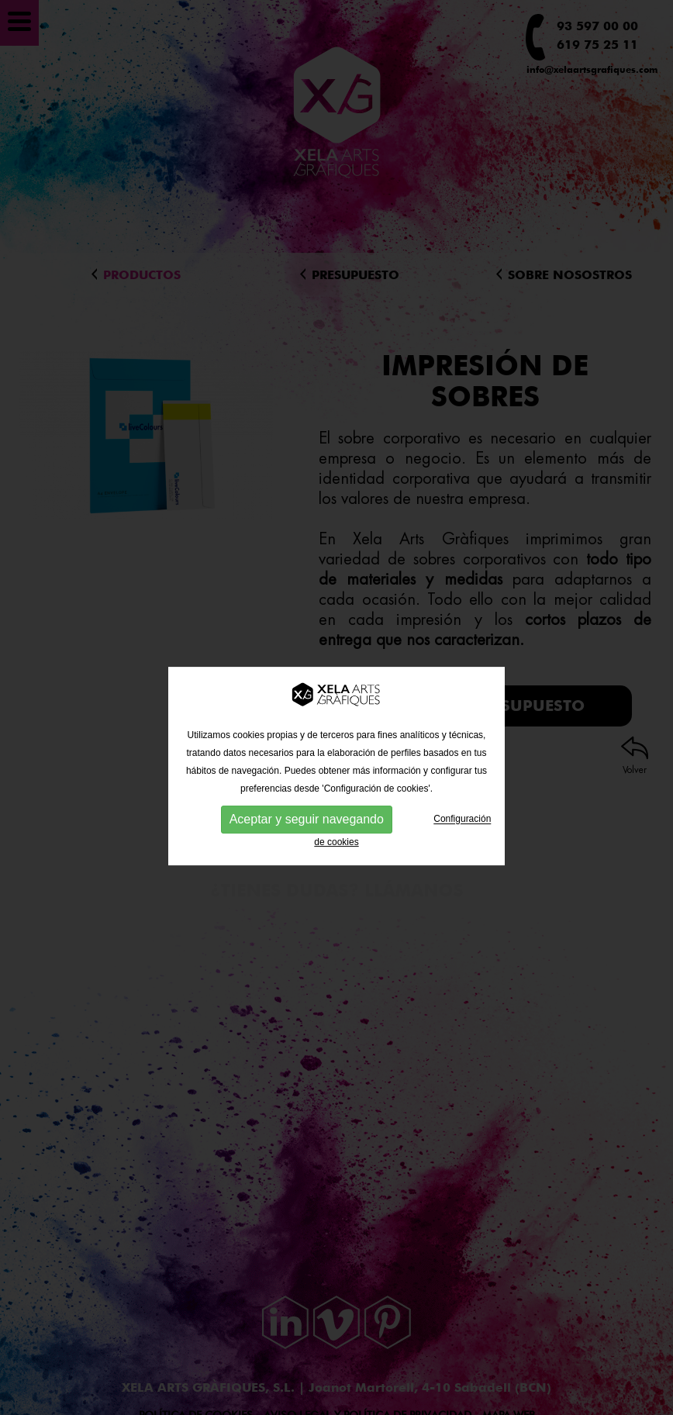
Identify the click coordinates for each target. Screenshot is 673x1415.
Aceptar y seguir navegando (307, 831)
